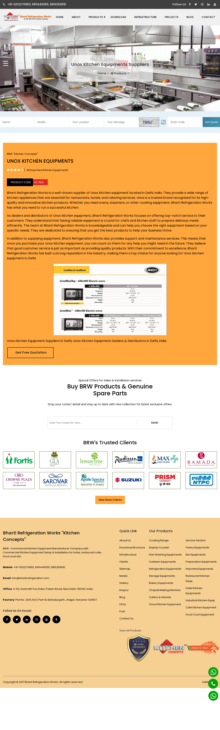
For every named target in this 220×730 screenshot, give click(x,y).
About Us (125, 540)
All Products (118, 73)
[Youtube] (215, 4)
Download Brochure (132, 547)
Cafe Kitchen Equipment (201, 607)
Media (123, 576)
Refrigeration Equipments (165, 574)
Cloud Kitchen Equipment (165, 609)
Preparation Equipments (201, 562)
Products (97, 17)
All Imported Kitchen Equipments (47, 170)
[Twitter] (196, 4)
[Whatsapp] (211, 670)
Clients (123, 562)
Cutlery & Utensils (160, 602)
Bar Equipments (196, 554)
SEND (154, 422)
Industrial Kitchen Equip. (201, 600)
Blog (190, 17)
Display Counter (159, 547)
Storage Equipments (162, 581)
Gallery (123, 583)
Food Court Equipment (200, 614)
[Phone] (210, 681)
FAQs (122, 604)
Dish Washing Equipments (157, 557)
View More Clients (110, 500)
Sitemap (124, 569)
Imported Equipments (199, 569)
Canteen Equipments (162, 567)
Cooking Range (159, 540)
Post (122, 611)
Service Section (196, 540)
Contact (208, 17)
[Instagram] (202, 4)
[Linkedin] (209, 4)
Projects (171, 17)
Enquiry (124, 590)
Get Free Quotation (31, 352)
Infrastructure (145, 17)
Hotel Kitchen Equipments (194, 590)
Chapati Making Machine (165, 595)
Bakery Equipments (161, 588)
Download (118, 17)
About (76, 17)
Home (60, 17)
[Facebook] (190, 4)
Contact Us (126, 618)
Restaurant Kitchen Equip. (198, 578)
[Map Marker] (57, 620)
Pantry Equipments (198, 547)
